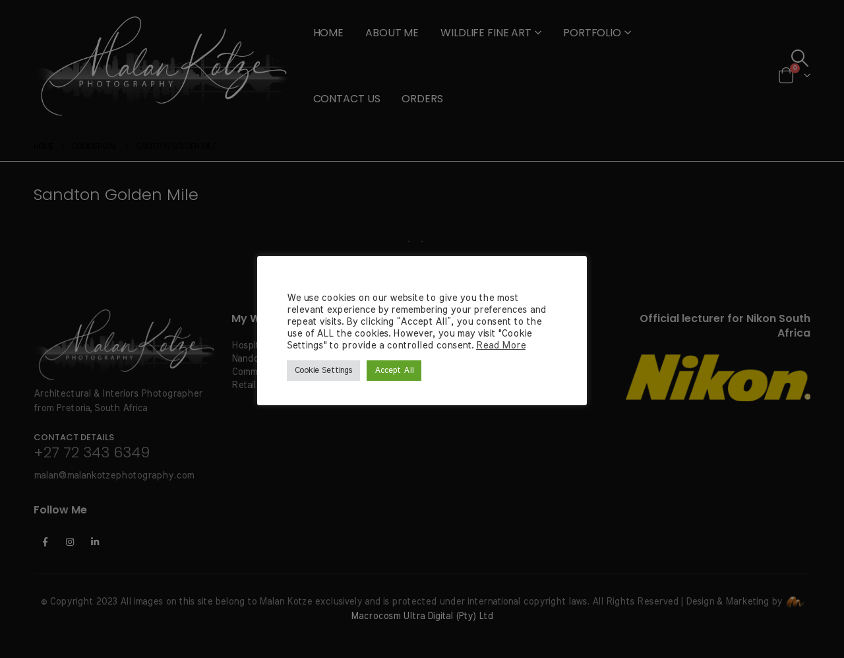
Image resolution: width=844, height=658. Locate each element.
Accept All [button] (394, 370)
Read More (501, 345)
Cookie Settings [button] (323, 370)
